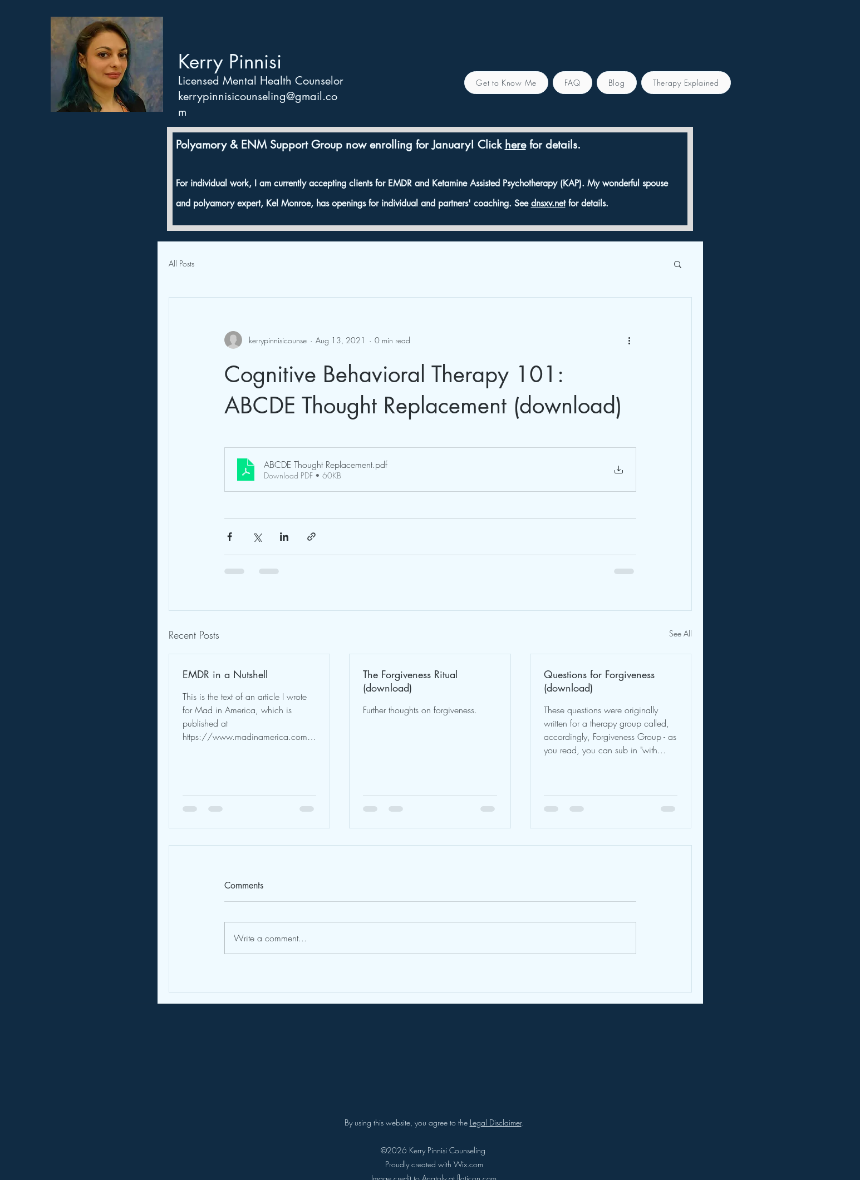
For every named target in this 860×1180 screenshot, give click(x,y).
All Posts (181, 263)
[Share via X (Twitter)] (257, 536)
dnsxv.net (548, 203)
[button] (677, 263)
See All (680, 633)
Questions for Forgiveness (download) (599, 681)
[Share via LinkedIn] (284, 536)
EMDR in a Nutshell (225, 674)
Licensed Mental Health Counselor (260, 80)
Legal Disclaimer (496, 1122)
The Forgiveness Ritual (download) (410, 681)
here (515, 144)
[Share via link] (311, 536)
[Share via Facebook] (229, 536)
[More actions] (629, 340)
